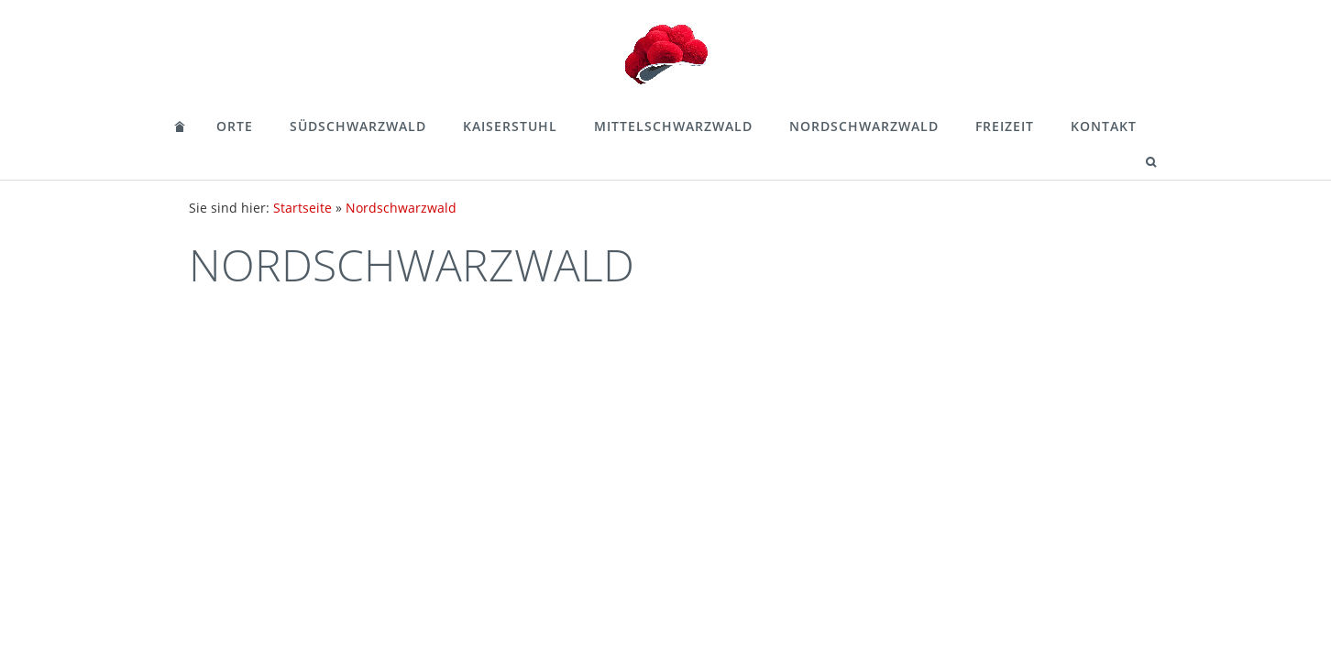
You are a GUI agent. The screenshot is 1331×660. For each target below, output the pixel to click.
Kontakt (1104, 126)
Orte (234, 126)
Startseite (302, 207)
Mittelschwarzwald (673, 126)
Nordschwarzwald (864, 126)
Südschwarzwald (358, 126)
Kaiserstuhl (510, 126)
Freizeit (1004, 126)
